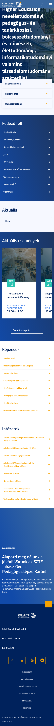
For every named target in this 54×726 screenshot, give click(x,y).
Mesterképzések (10, 373)
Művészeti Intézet (11, 473)
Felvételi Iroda (9, 132)
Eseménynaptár (21, 330)
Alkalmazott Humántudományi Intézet (19, 448)
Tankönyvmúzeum (11, 177)
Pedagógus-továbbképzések (15, 395)
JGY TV (6, 154)
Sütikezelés (27, 672)
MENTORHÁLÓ (9, 184)
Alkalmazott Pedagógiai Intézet (16, 455)
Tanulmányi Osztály (11, 139)
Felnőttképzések (10, 403)
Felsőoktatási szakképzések (15, 388)
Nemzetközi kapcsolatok (13, 147)
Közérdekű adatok (27, 693)
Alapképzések (9, 358)
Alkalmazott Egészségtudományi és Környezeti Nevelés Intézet (23, 439)
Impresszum (27, 701)
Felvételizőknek (13, 83)
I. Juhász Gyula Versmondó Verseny (18, 295)
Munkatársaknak (13, 103)
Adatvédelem (27, 679)
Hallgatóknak (11, 93)
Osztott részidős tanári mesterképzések (20, 410)
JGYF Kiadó (8, 162)
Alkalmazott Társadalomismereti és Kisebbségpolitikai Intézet (18, 464)
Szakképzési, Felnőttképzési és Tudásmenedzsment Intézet (16, 490)
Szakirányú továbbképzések (15, 380)
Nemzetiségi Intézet (12, 481)
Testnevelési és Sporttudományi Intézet (20, 499)
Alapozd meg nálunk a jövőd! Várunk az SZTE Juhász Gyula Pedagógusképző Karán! (24, 564)
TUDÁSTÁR (8, 192)
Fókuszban (8, 548)
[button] (5, 71)
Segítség (27, 708)
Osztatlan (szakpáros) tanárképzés (18, 365)
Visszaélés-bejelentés (27, 686)
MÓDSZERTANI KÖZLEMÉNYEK (16, 169)
